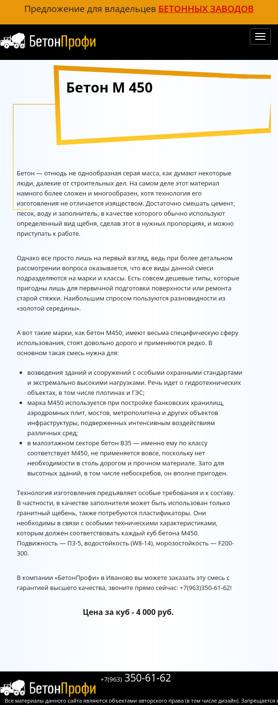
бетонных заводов (206, 8)
